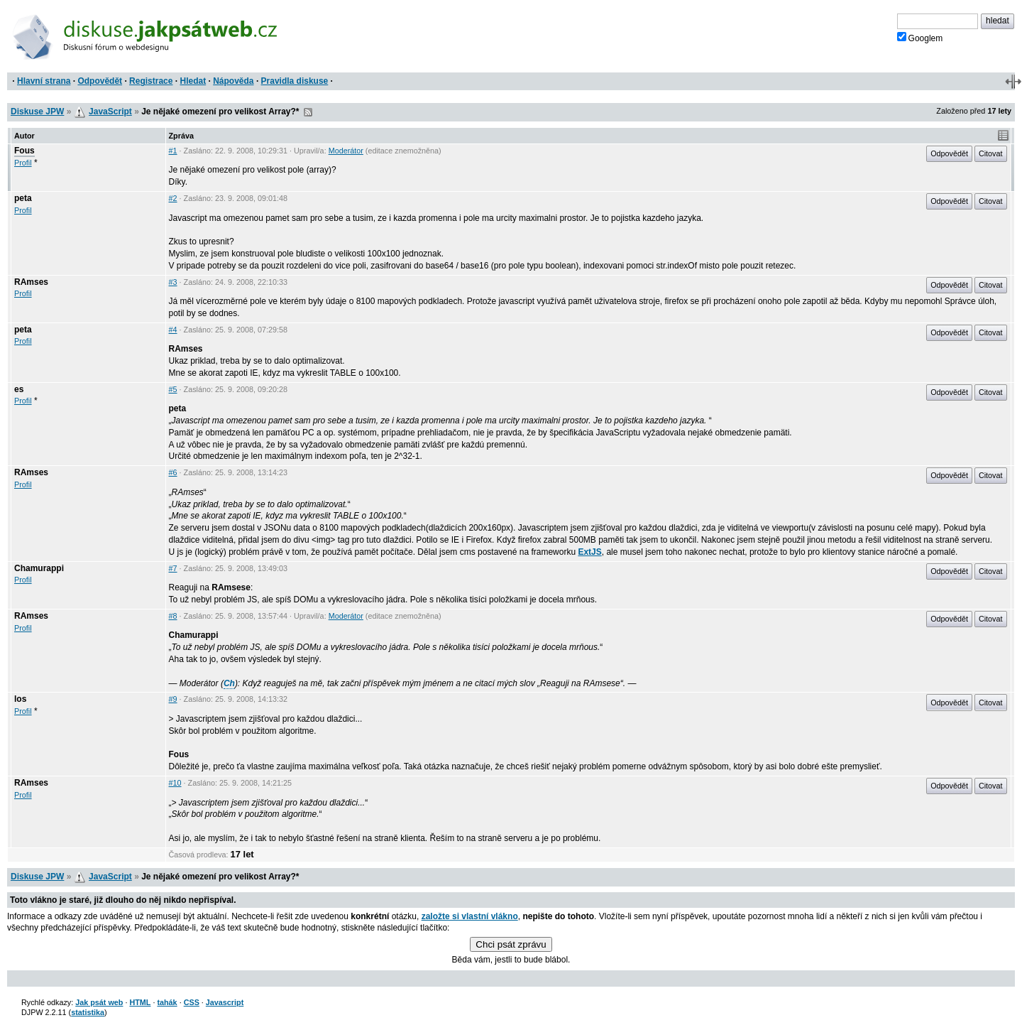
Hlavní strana (43, 81)
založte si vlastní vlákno (470, 916)
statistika (87, 1012)
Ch (229, 683)
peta (23, 198)
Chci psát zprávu (511, 944)
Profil (23, 162)
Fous (24, 151)
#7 (173, 568)
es (18, 389)
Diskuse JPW (37, 111)
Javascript (224, 1002)
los (20, 699)
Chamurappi (39, 568)
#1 (173, 150)
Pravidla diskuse (295, 81)
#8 (173, 616)
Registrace (150, 81)
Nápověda (233, 81)
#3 (173, 282)
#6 (173, 472)
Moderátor (346, 150)
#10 (175, 783)
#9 (173, 699)
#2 (173, 198)
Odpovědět (99, 81)
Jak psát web (99, 1002)
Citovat (991, 153)
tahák (167, 1002)
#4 (173, 329)
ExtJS (589, 552)
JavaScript (110, 111)
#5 (173, 389)
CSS (191, 1002)
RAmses (31, 282)
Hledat (193, 81)
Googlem (920, 37)
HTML (139, 1002)
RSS (308, 112)
